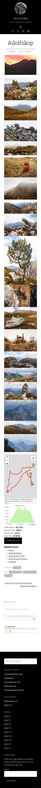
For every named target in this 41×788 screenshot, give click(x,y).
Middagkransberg (15, 553)
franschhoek (15, 572)
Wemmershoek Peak (17, 556)
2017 (6, 732)
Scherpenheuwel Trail (12, 682)
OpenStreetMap (14, 499)
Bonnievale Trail (10, 686)
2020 (6, 720)
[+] (32, 616)
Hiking (17, 567)
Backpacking (9, 701)
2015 (6, 740)
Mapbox (7, 503)
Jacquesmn (20, 18)
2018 (6, 728)
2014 (6, 744)
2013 (6, 748)
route (8, 575)
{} (30, 616)
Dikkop (11, 550)
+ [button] (7, 457)
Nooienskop (9, 678)
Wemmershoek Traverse (18, 559)
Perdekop (12, 562)
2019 (6, 724)
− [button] (7, 460)
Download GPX (13, 541)
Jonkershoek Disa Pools (13, 674)
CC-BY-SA (23, 501)
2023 (6, 716)
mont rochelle (30, 572)
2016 (6, 736)
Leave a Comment (25, 51)
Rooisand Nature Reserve (14, 690)
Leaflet (6, 499)
